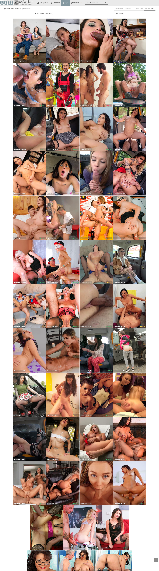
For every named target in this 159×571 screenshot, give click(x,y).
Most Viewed (139, 9)
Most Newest (119, 9)
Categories (42, 3)
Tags (65, 3)
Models (75, 3)
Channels (55, 3)
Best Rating (129, 9)
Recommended (149, 9)
